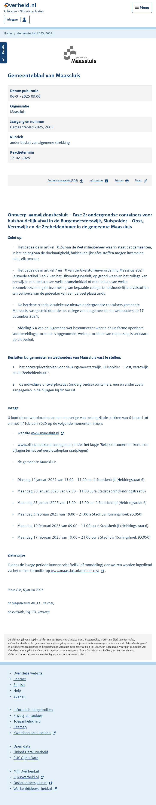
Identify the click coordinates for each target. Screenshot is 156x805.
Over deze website (28, 673)
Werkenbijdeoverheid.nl (32, 788)
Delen (141, 181)
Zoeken (19, 696)
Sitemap (20, 727)
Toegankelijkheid (27, 721)
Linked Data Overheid (30, 752)
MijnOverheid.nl (26, 771)
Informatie (98, 181)
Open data (21, 746)
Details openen (3, 52)
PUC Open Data (25, 757)
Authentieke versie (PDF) (65, 181)
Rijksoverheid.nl (26, 777)
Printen (121, 181)
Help (17, 690)
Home (8, 33)
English (19, 684)
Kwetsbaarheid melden (32, 732)
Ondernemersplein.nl (30, 782)
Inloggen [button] (12, 19)
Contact (19, 679)
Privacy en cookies (27, 715)
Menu (144, 7)
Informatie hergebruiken (33, 709)
